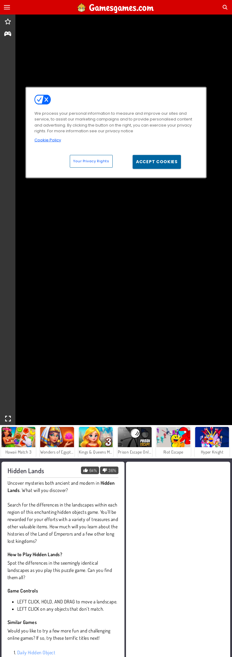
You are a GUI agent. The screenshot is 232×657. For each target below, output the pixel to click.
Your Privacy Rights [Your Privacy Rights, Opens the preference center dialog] (91, 161)
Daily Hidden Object (36, 652)
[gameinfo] (7, 34)
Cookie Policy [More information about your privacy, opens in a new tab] (47, 140)
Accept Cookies (157, 162)
